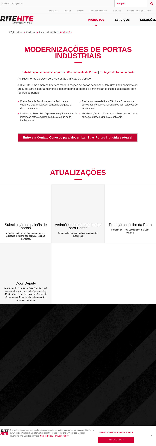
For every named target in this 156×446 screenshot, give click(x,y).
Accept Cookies (116, 440)
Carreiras (117, 10)
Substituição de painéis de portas (43, 72)
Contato (67, 10)
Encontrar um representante (139, 10)
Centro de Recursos (98, 10)
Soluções (148, 20)
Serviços (122, 20)
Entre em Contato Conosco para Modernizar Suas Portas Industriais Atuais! (77, 137)
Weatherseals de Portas (82, 72)
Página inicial (15, 32)
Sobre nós (53, 10)
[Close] (151, 435)
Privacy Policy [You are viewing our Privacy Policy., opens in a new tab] (61, 436)
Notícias (80, 10)
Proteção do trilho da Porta (117, 72)
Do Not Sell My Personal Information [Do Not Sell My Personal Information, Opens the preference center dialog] (116, 432)
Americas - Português (12, 3)
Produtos (96, 20)
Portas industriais (47, 32)
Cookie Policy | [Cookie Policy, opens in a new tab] (47, 436)
